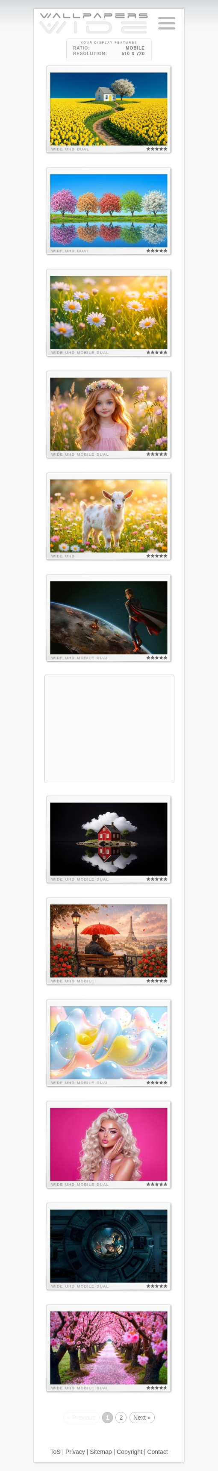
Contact (157, 1451)
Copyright (129, 1451)
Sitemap (101, 1451)
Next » (141, 1417)
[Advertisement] (109, 728)
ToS (55, 1451)
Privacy (75, 1451)
